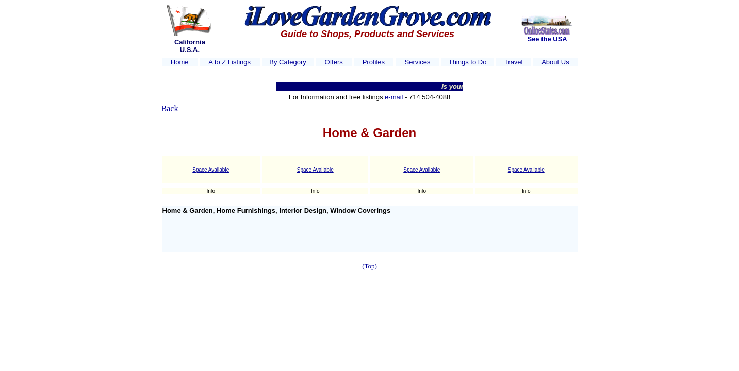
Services (418, 62)
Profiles (374, 62)
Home (180, 62)
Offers (334, 62)
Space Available (210, 170)
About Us (555, 62)
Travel (513, 62)
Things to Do (468, 62)
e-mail (394, 97)
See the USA (547, 39)
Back (169, 108)
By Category (287, 62)
